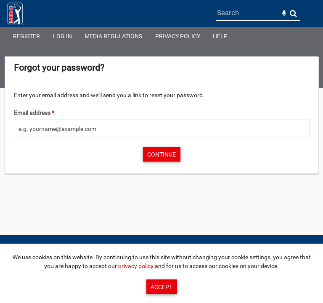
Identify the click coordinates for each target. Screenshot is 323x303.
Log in (62, 36)
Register (26, 36)
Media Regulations (113, 36)
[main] (162, 115)
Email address (34, 112)
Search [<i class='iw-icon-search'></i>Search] (293, 13)
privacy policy (136, 266)
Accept (161, 287)
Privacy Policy (177, 36)
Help (220, 36)
